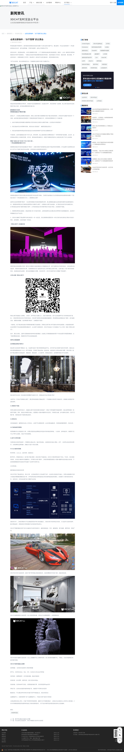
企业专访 (84, 97)
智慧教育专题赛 (104, 50)
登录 (111, 2)
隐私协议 (4, 741)
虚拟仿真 (84, 68)
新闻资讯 (9, 33)
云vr (96, 57)
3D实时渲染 (18, 33)
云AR (83, 61)
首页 (3, 33)
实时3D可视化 (86, 64)
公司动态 (99, 101)
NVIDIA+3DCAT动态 (87, 101)
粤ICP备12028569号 (26, 749)
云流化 (107, 47)
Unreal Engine (86, 43)
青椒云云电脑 (26, 746)
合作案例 (4, 732)
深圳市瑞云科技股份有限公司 (14, 749)
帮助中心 (4, 734)
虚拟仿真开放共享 (87, 57)
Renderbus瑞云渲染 (18, 746)
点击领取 (87, 85)
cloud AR (103, 57)
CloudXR (94, 50)
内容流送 (104, 64)
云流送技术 (104, 68)
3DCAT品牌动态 (97, 43)
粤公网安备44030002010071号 (38, 749)
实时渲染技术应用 (96, 47)
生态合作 (4, 738)
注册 (114, 2)
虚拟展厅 (97, 54)
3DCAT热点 (94, 97)
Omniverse (85, 47)
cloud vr (91, 61)
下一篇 (26, 720)
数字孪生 (95, 64)
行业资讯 (24, 730)
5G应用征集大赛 (86, 54)
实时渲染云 (103, 749)
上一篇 (20, 719)
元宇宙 (108, 43)
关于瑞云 (4, 740)
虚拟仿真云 (85, 50)
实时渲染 (99, 61)
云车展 (105, 54)
